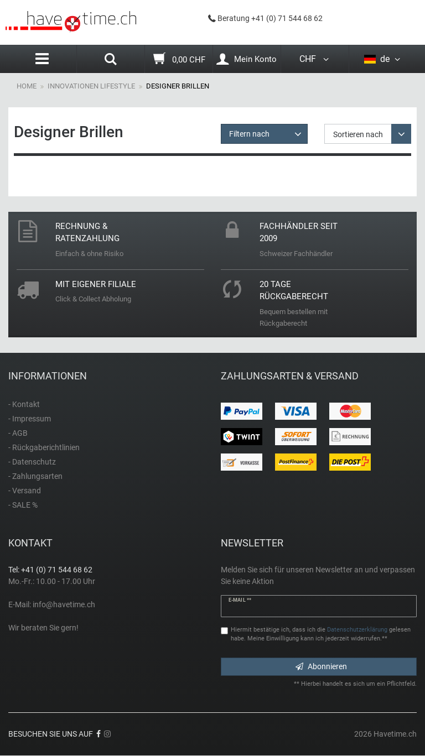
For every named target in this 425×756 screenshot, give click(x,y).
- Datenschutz (32, 461)
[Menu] (42, 59)
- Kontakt (24, 404)
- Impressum (29, 418)
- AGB (18, 433)
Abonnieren (321, 666)
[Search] (110, 60)
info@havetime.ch (64, 604)
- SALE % (23, 504)
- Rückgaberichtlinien (44, 447)
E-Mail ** (240, 600)
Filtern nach (249, 133)
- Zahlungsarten (35, 476)
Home (27, 86)
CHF (314, 59)
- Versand (24, 490)
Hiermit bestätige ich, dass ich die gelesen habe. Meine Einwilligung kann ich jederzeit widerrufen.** (321, 634)
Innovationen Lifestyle (91, 86)
